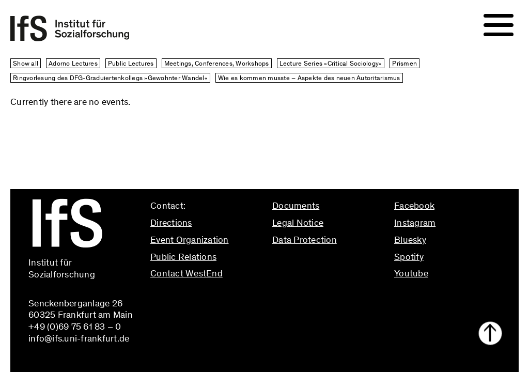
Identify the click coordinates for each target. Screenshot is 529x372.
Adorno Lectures (73, 63)
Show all (25, 63)
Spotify (409, 256)
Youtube (411, 273)
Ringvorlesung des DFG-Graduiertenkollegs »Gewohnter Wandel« (110, 78)
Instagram (414, 222)
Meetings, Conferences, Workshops (216, 63)
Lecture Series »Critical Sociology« (330, 63)
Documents (295, 205)
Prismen (404, 63)
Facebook (414, 205)
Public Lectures (131, 63)
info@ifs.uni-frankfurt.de (200, 295)
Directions (171, 222)
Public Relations (183, 256)
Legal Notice (297, 222)
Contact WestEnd (186, 273)
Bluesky (410, 239)
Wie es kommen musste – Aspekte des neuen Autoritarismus (309, 78)
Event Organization (189, 239)
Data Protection (304, 239)
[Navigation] (499, 25)
